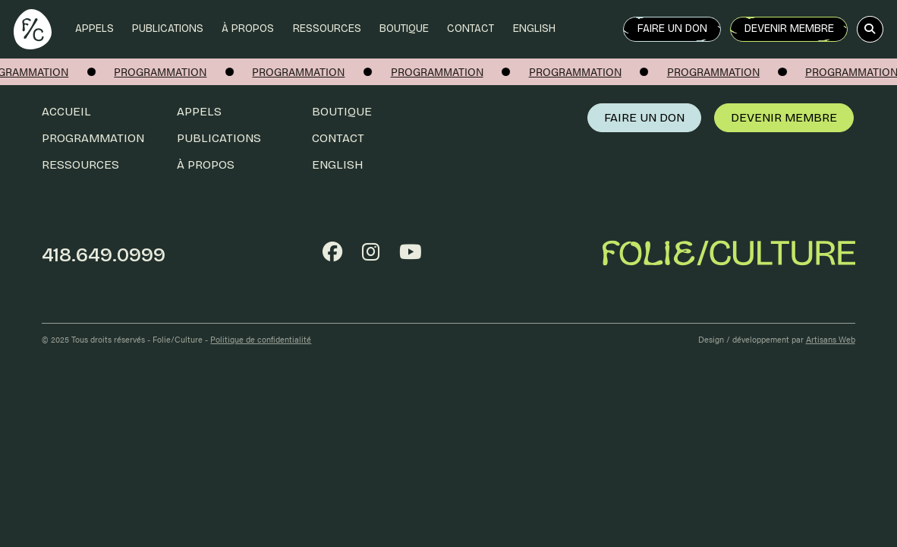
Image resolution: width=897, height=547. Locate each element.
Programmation (93, 138)
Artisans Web (830, 339)
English (534, 28)
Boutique (404, 28)
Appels (94, 28)
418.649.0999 (103, 255)
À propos (248, 28)
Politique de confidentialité (260, 339)
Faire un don (672, 28)
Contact (470, 28)
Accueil (66, 111)
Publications (167, 28)
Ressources (327, 28)
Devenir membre (789, 28)
